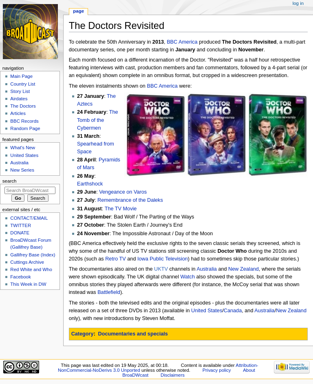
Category (82, 334)
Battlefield (108, 292)
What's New (22, 147)
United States (206, 310)
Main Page (21, 76)
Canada (233, 310)
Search (9, 181)
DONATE (19, 232)
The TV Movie (121, 209)
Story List (20, 91)
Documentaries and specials (133, 334)
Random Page (25, 128)
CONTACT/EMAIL (29, 218)
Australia (206, 269)
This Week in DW (28, 284)
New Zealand (243, 269)
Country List (22, 84)
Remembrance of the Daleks (130, 200)
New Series (22, 170)
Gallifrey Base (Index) (32, 254)
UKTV (161, 269)
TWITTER (20, 225)
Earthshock (90, 184)
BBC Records (24, 121)
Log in (298, 3)
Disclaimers (173, 375)
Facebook (20, 276)
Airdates (18, 98)
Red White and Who (31, 269)
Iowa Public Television (162, 259)
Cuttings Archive (27, 262)
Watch (188, 277)
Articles (18, 113)
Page (78, 11)
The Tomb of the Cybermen (97, 119)
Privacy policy (217, 370)
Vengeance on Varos (123, 192)
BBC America (182, 42)
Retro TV (115, 259)
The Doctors (22, 106)
